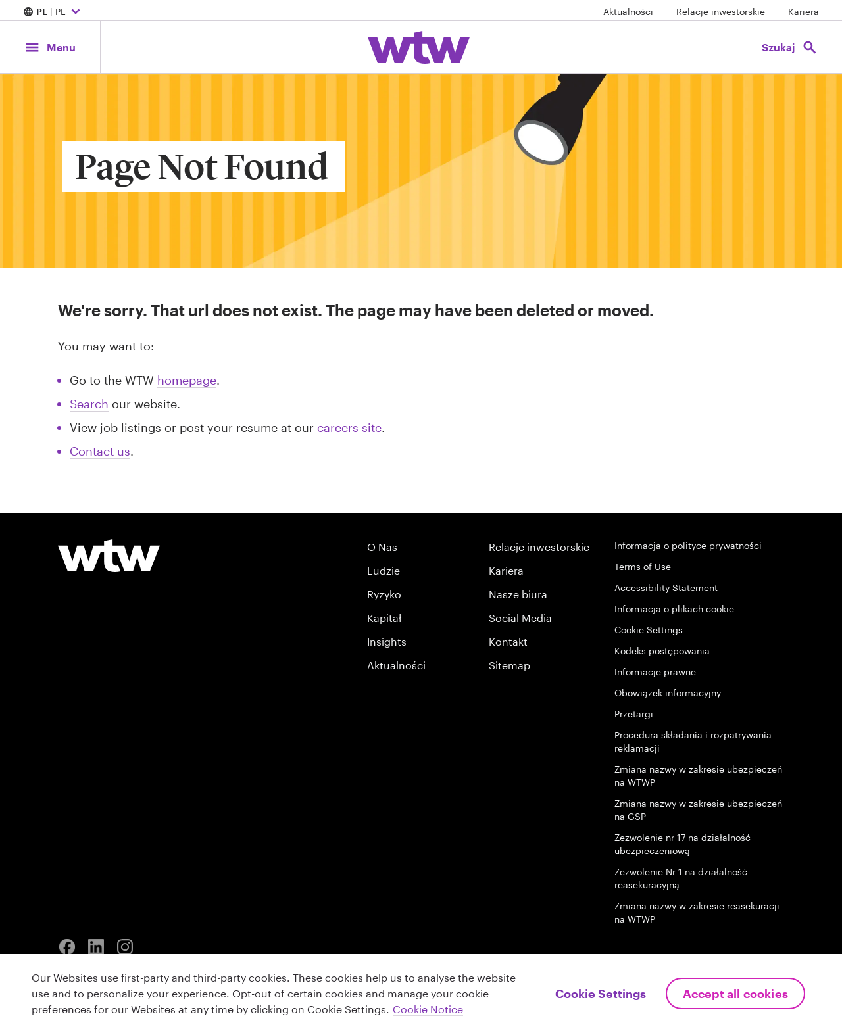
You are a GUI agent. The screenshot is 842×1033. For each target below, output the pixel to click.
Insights (387, 641)
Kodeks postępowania (662, 650)
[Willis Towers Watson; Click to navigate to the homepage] (418, 47)
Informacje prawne (655, 671)
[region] (421, 993)
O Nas (382, 547)
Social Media (520, 618)
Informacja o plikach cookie (674, 608)
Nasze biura (518, 594)
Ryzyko (384, 594)
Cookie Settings (648, 629)
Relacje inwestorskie (720, 11)
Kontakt (508, 641)
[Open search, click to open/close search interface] (789, 47)
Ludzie (383, 570)
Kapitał (384, 618)
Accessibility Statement (666, 587)
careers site (349, 427)
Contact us (100, 451)
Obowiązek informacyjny (667, 692)
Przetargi (633, 713)
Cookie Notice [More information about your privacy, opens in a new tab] (428, 1009)
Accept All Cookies (735, 993)
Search (89, 403)
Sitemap (509, 665)
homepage (186, 380)
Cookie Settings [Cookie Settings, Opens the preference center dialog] (600, 993)
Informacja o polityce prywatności (688, 545)
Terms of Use (642, 566)
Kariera (803, 11)
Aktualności (628, 11)
